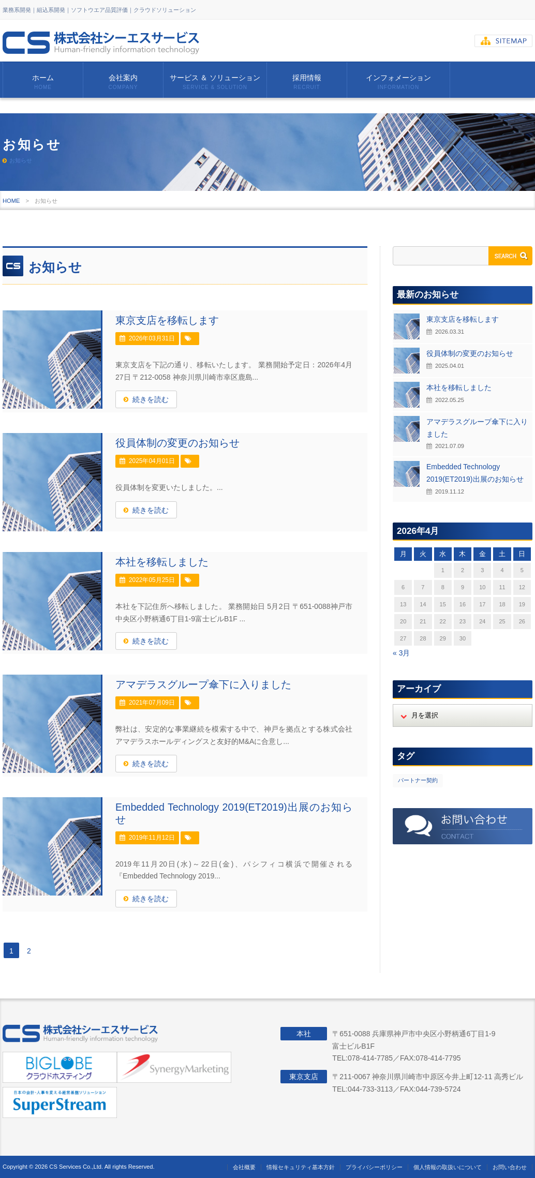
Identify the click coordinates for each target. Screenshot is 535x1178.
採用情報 (307, 81)
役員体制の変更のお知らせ (177, 443)
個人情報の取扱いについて (447, 1167)
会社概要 (244, 1167)
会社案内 (123, 81)
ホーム (43, 81)
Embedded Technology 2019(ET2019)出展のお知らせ (233, 813)
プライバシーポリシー (374, 1167)
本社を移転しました (162, 562)
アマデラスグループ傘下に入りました (203, 684)
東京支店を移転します (167, 320)
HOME (11, 201)
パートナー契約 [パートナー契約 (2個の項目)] (418, 780)
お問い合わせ (510, 1167)
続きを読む (150, 399)
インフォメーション (398, 81)
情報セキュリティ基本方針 (300, 1167)
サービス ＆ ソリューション (215, 81)
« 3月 (401, 653)
